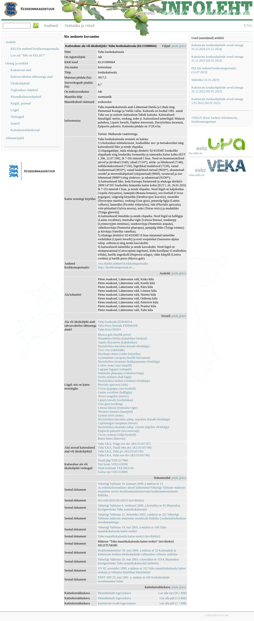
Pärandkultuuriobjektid (26, 97)
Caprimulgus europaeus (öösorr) (118, 423)
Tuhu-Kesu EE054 (109, 329)
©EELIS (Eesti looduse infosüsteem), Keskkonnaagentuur (214, 119)
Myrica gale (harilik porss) (114, 334)
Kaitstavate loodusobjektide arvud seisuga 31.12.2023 (217, 58)
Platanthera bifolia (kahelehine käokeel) (122, 338)
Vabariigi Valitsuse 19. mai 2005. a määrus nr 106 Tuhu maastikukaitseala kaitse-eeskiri (132, 529)
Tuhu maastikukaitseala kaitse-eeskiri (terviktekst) (129, 536)
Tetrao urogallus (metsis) (113, 396)
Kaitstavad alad (21, 70)
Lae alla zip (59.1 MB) (172, 593)
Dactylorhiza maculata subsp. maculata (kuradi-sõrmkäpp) (134, 419)
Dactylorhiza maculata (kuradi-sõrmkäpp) (123, 346)
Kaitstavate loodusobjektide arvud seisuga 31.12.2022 (217, 89)
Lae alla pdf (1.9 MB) (173, 598)
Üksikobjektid (20, 83)
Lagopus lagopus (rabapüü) (114, 369)
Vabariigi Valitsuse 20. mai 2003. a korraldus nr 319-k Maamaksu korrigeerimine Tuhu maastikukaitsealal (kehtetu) (138, 561)
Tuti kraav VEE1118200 (113, 464)
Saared (15, 123)
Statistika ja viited (79, 25)
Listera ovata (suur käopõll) (115, 365)
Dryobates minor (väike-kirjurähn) (119, 354)
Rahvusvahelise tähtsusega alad (32, 77)
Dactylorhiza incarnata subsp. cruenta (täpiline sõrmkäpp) (133, 427)
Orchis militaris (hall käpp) (114, 377)
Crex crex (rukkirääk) (111, 350)
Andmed (51, 25)
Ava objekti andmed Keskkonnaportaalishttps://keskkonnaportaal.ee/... (123, 265)
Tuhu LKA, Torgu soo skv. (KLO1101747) (124, 443)
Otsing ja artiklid (16, 63)
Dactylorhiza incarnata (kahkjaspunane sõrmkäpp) (129, 361)
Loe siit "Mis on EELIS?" (28, 55)
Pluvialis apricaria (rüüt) (113, 384)
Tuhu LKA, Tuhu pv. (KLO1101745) (120, 451)
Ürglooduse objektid (24, 90)
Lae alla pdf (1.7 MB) (173, 603)
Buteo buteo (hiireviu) (111, 438)
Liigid (15, 110)
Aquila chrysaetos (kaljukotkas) (117, 342)
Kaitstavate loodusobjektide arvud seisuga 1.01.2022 (217, 101)
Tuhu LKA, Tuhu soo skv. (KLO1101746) (124, 455)
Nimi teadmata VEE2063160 (115, 468)
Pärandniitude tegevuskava (114, 593)
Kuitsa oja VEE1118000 (113, 472)
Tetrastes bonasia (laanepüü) (115, 411)
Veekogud (17, 117)
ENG (248, 25)
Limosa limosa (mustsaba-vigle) (118, 408)
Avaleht (10, 42)
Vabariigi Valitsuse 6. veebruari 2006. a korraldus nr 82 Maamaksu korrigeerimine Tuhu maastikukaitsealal (139, 507)
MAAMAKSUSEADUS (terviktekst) (121, 500)
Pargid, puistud (21, 103)
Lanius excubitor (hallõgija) (115, 392)
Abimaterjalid (14, 138)
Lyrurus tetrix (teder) (111, 415)
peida (175, 46)
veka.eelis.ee (196, 175)
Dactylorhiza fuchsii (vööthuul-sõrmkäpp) (124, 381)
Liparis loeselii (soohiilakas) (115, 400)
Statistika (205, 80)
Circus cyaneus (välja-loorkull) (117, 434)
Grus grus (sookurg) (110, 404)
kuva (183, 46)
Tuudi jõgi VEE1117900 (113, 460)
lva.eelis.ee (195, 153)
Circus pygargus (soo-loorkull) (117, 388)
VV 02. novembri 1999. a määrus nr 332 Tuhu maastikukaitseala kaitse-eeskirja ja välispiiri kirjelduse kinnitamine (142, 570)
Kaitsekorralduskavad (25, 130)
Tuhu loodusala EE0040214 (115, 322)
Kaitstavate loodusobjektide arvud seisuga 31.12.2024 (217, 47)
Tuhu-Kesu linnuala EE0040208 (118, 325)
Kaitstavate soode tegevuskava (116, 603)
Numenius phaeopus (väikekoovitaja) (121, 373)
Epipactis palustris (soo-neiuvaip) (118, 431)
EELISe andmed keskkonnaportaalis (35, 49)
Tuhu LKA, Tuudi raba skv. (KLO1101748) (124, 447)
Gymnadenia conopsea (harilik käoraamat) (124, 358)
